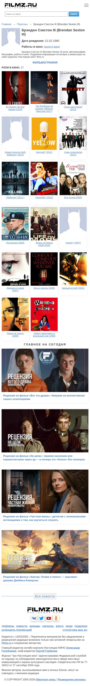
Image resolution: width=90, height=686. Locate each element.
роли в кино (52, 46)
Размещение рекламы (72, 679)
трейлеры (8, 626)
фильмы (34, 626)
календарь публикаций (17, 630)
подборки (81, 626)
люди (69, 626)
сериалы (48, 626)
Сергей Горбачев (46, 651)
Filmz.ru (6, 643)
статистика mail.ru (75, 630)
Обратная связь (46, 679)
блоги (59, 626)
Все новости (45, 596)
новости (21, 626)
